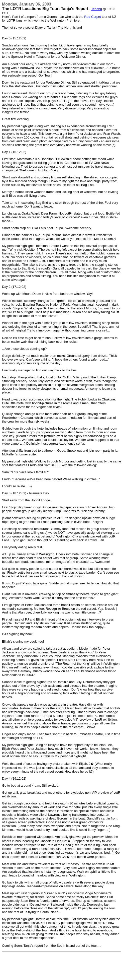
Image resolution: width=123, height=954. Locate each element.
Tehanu (96, 9)
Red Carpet (92, 17)
